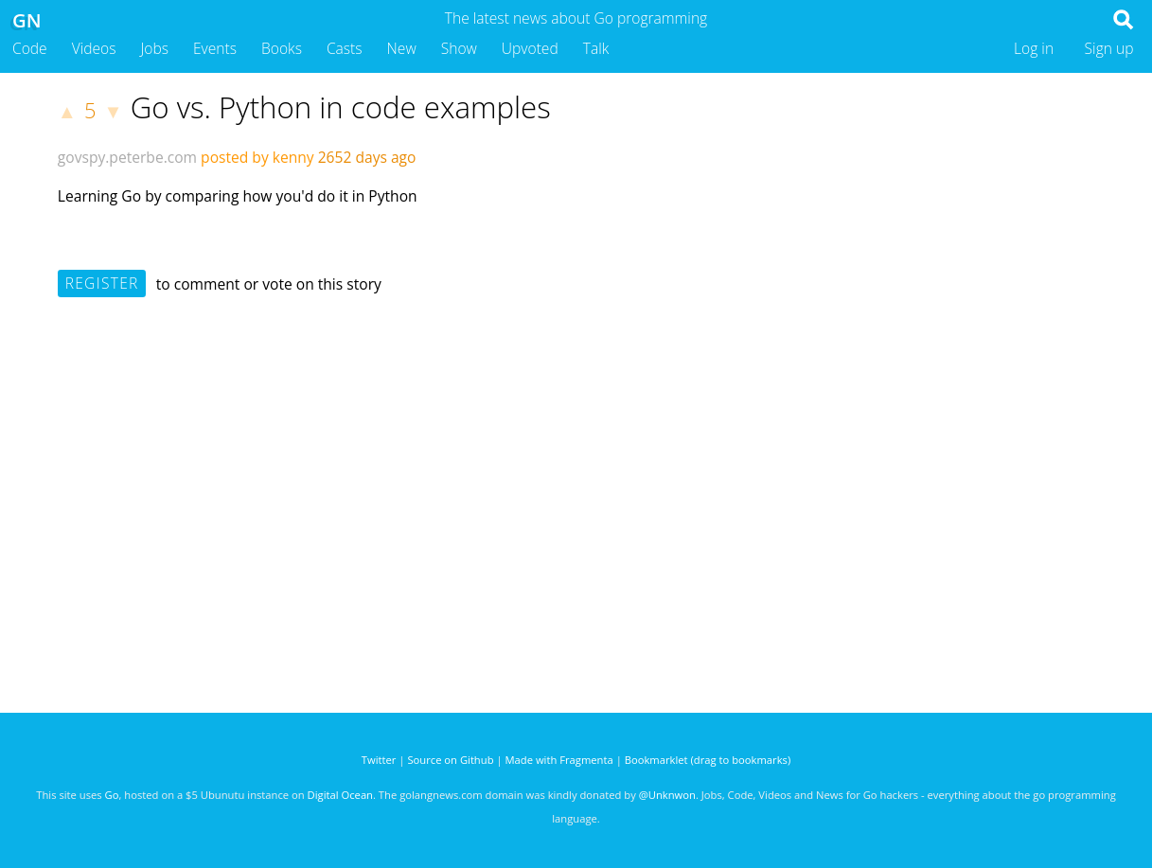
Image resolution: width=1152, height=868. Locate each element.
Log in (1034, 48)
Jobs (154, 48)
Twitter (379, 760)
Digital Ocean (340, 795)
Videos (94, 48)
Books (281, 48)
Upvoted (530, 48)
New (401, 48)
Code (29, 48)
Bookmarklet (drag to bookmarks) (707, 760)
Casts (345, 48)
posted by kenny (257, 157)
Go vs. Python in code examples (341, 107)
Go (112, 795)
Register (102, 283)
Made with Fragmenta (559, 760)
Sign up (1109, 48)
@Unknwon (667, 795)
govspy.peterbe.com (127, 157)
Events (215, 48)
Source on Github (450, 760)
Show (459, 48)
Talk (596, 48)
